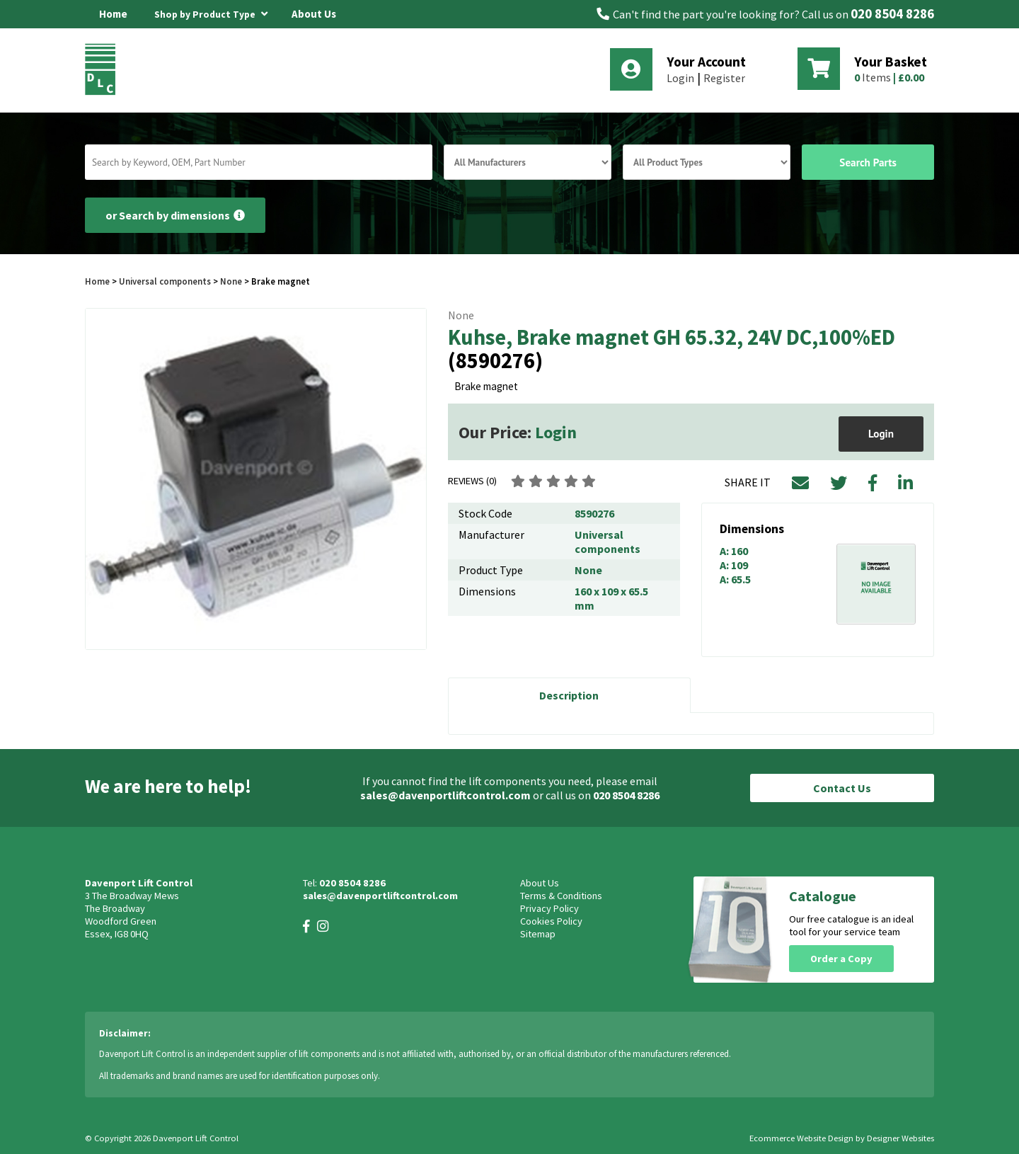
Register (724, 78)
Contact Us (842, 788)
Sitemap (537, 933)
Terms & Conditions (561, 895)
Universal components (165, 281)
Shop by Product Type (210, 12)
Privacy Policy (549, 908)
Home (113, 14)
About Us (314, 14)
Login (680, 78)
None (231, 281)
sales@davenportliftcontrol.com (445, 795)
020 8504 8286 (892, 14)
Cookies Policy (551, 921)
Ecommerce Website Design (801, 1138)
